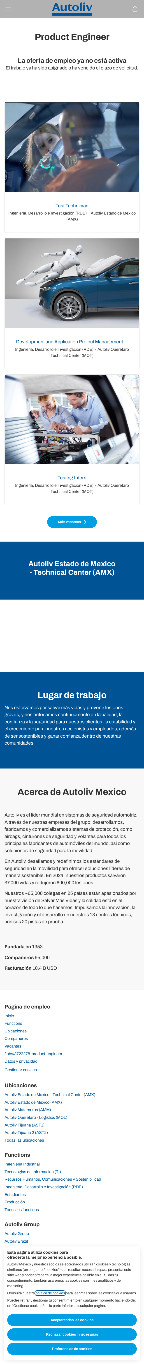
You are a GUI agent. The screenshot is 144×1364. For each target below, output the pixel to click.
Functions (13, 1023)
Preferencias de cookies (72, 1349)
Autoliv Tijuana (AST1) (24, 1125)
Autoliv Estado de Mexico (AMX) (33, 1102)
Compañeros (16, 1038)
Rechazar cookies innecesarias (72, 1334)
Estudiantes (15, 1194)
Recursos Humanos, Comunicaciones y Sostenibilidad (53, 1179)
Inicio (9, 1016)
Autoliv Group (17, 1233)
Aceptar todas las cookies (72, 1320)
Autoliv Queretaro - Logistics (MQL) (36, 1117)
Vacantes (13, 1046)
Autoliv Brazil (16, 1241)
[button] (135, 9)
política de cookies (50, 1293)
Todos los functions (22, 1209)
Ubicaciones (16, 1031)
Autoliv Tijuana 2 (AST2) (26, 1132)
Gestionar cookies (21, 1070)
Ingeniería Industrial (22, 1164)
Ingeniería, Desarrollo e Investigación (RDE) (44, 1187)
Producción (15, 1202)
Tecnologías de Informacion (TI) (33, 1172)
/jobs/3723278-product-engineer (33, 1054)
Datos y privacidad (21, 1061)
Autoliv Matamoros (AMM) (28, 1110)
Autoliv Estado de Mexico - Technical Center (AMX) (50, 1094)
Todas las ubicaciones (24, 1140)
